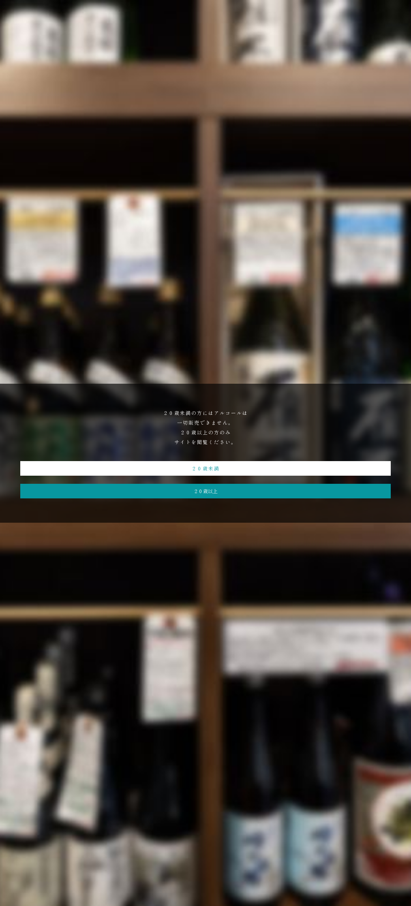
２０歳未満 (205, 468)
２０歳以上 (205, 490)
